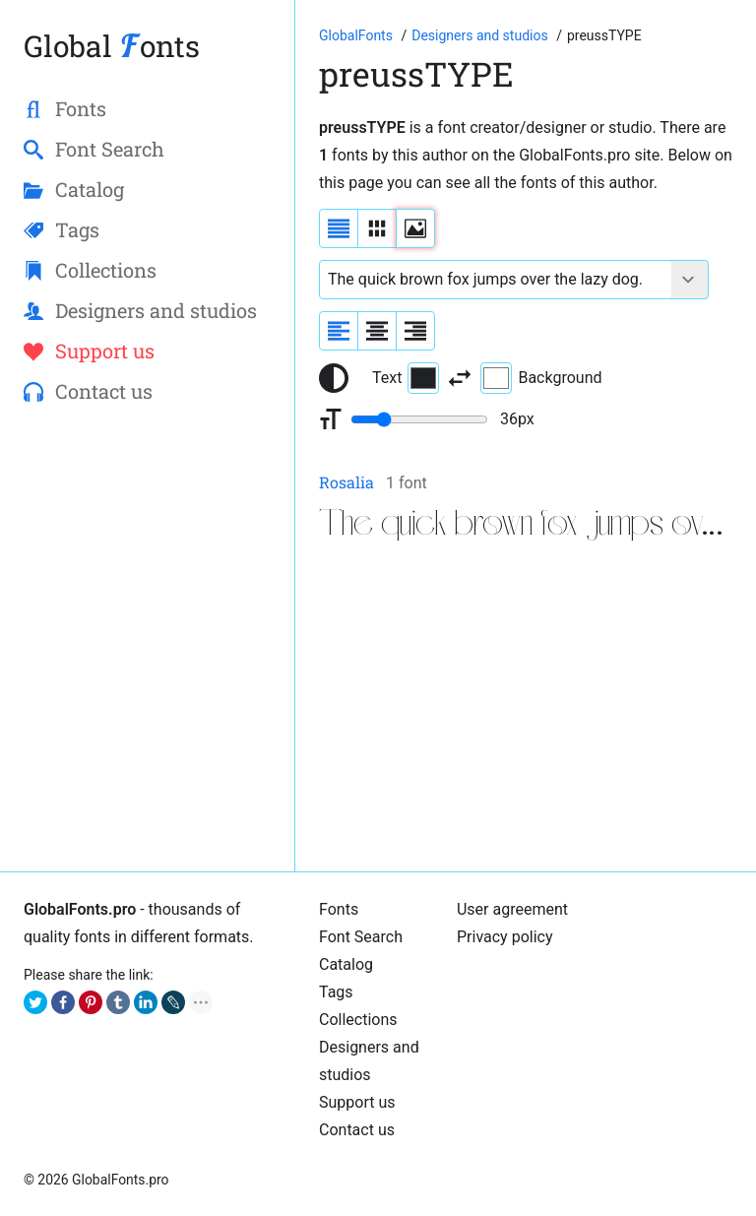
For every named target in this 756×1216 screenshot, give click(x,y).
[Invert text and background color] (459, 378)
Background (540, 378)
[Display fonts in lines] (377, 228)
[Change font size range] (419, 419)
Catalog (346, 964)
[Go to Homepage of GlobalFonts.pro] (357, 35)
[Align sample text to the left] (338, 331)
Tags (336, 992)
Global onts (112, 46)
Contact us (357, 1129)
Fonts (338, 909)
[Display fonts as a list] (338, 228)
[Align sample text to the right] (415, 331)
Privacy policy (505, 937)
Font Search (361, 937)
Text (405, 378)
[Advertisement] (525, 710)
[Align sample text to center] (377, 331)
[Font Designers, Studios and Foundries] (481, 35)
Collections (358, 1019)
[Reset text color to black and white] (333, 378)
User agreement (512, 909)
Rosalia (346, 482)
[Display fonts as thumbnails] (415, 228)
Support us (357, 1102)
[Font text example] (495, 279)
